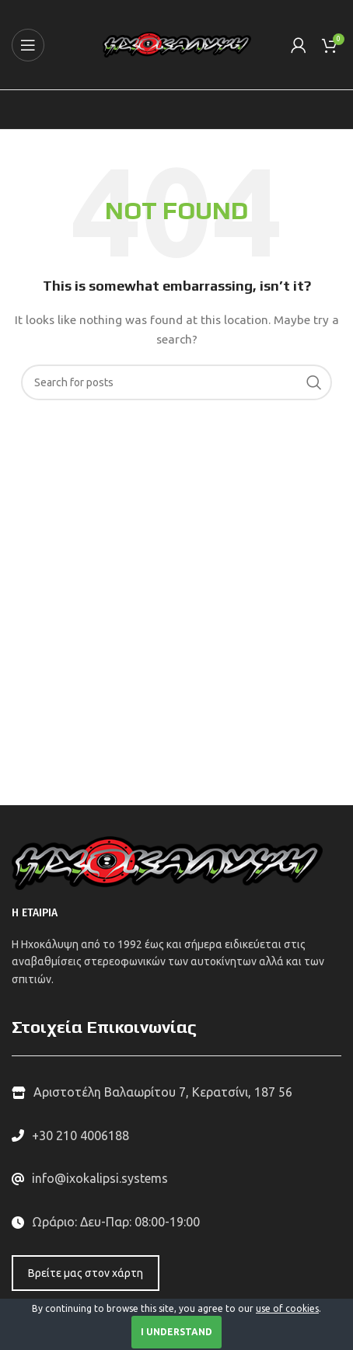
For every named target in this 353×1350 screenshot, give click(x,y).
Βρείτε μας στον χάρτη (85, 1273)
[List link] (176, 1136)
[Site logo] (177, 43)
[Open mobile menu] (28, 45)
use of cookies (287, 1308)
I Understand (176, 1332)
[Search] (176, 382)
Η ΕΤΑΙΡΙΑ (35, 912)
